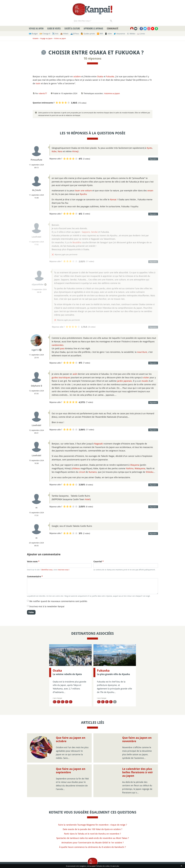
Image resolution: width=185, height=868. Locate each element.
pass (62, 348)
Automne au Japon (112, 93)
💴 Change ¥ (45, 33)
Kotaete (35, 38)
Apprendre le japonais (93, 28)
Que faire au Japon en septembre (70, 770)
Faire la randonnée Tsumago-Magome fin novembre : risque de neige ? (92, 824)
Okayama (134, 464)
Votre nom (33, 561)
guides (55, 377)
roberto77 (43, 93)
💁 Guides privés (88, 33)
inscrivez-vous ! (63, 570)
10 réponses (92, 58)
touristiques (64, 377)
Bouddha (76, 242)
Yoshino (129, 468)
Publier (31, 612)
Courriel (98, 561)
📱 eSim (108, 33)
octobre (77, 76)
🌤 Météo (131, 33)
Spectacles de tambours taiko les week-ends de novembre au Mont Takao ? (92, 838)
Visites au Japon (60, 38)
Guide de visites (54, 28)
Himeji (75, 151)
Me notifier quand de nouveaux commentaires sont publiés (58, 601)
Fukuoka (110, 76)
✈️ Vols (55, 33)
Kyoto (149, 147)
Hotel (87, 499)
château (76, 468)
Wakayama (140, 468)
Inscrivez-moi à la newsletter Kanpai (46, 606)
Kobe (54, 151)
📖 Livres (141, 33)
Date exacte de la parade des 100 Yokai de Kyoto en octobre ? (92, 829)
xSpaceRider (38, 284)
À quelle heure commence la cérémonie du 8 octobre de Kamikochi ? (92, 847)
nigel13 (35, 349)
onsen (150, 190)
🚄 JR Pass (74, 33)
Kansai (113, 199)
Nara (60, 151)
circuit (82, 472)
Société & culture (72, 28)
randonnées (57, 345)
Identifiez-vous (47, 570)
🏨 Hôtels (64, 33)
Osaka (100, 76)
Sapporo (86, 231)
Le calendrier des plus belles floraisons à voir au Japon (137, 772)
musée (144, 380)
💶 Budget (33, 33)
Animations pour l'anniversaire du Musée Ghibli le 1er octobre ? (92, 842)
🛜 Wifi (100, 33)
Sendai (94, 231)
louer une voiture (83, 190)
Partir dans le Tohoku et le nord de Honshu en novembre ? (92, 833)
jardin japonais (124, 380)
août (75, 373)
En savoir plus (114, 866)
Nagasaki (98, 443)
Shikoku (149, 472)
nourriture (142, 352)
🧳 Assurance (119, 33)
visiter (146, 377)
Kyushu (83, 194)
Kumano (93, 472)
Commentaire (35, 576)
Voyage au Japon (36, 28)
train (38, 83)
